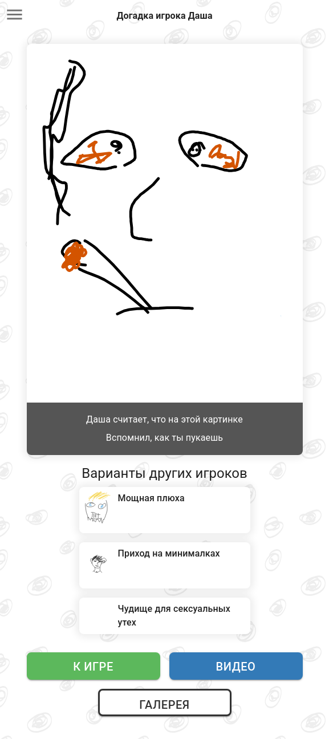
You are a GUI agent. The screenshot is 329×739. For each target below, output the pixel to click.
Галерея (164, 705)
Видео (236, 666)
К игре (93, 666)
